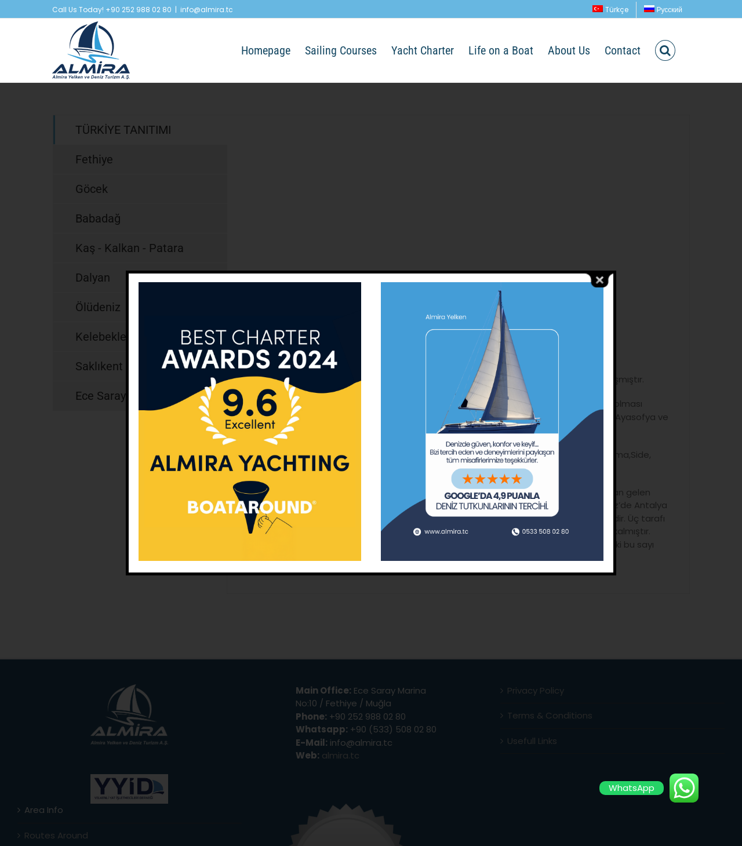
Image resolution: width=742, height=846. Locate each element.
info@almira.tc (206, 9)
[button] (665, 50)
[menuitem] (610, 10)
